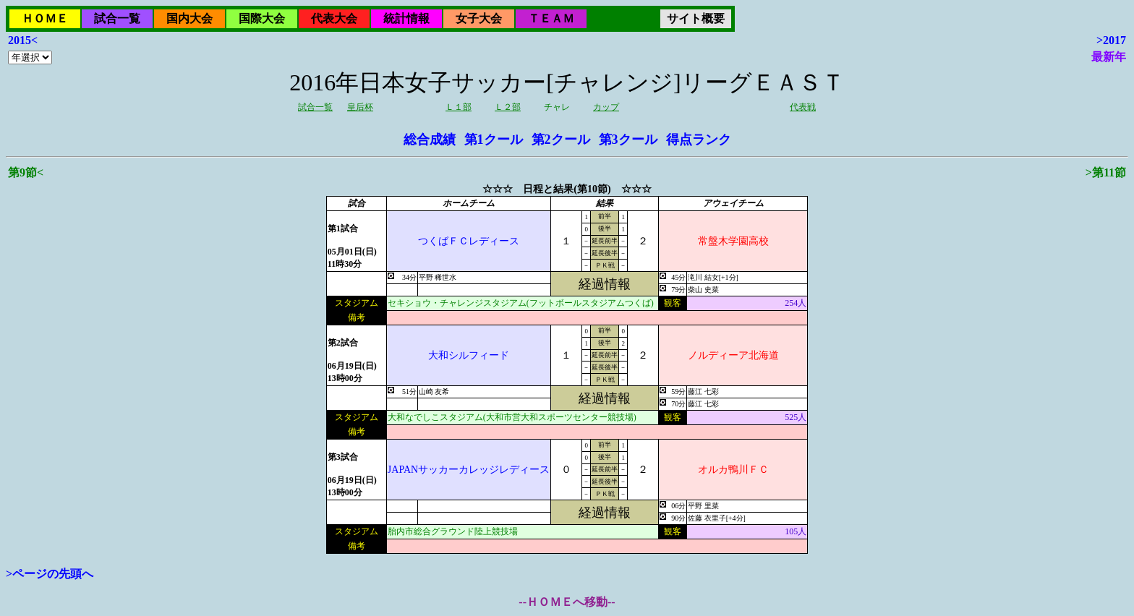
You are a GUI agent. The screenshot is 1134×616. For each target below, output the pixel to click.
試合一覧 (117, 18)
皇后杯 (360, 107)
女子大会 (479, 18)
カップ (606, 107)
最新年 (1108, 57)
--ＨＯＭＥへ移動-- (567, 602)
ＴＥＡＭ (551, 18)
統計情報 (406, 18)
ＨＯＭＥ (45, 18)
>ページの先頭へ (49, 574)
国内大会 (189, 18)
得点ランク (698, 139)
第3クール (628, 139)
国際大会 (262, 18)
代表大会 (334, 18)
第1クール (493, 139)
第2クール (561, 139)
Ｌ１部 (459, 107)
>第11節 (1106, 172)
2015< (23, 40)
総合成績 (430, 139)
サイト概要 (696, 18)
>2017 (1111, 40)
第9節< (25, 172)
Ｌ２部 (508, 107)
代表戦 (803, 107)
